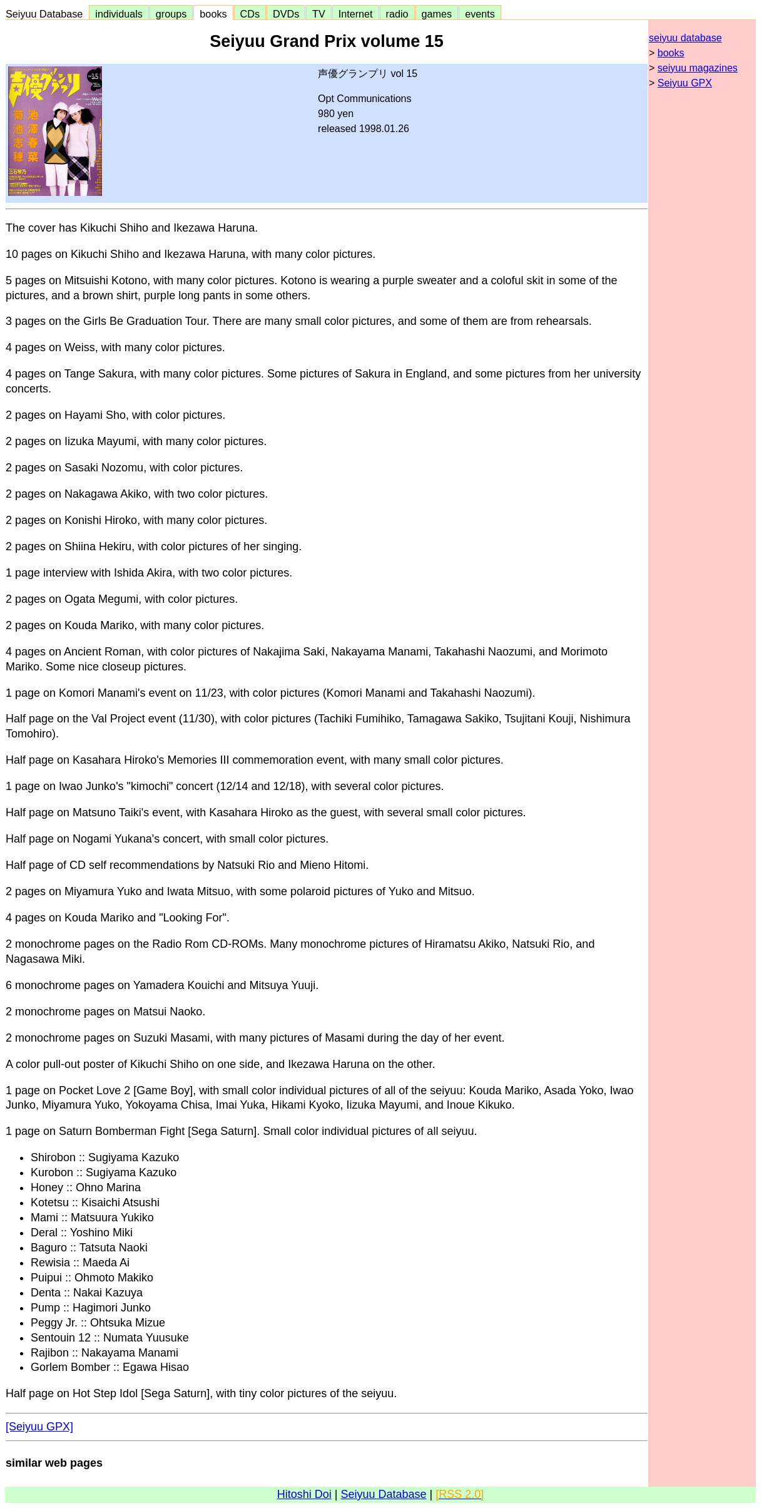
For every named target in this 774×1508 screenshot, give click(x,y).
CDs (250, 13)
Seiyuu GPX (685, 83)
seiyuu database (685, 38)
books (213, 13)
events (480, 13)
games (437, 13)
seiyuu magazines (698, 68)
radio (397, 13)
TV (318, 13)
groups (171, 13)
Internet (356, 13)
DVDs (286, 13)
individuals (118, 13)
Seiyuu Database (47, 13)
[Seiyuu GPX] (39, 1426)
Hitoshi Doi (304, 1494)
